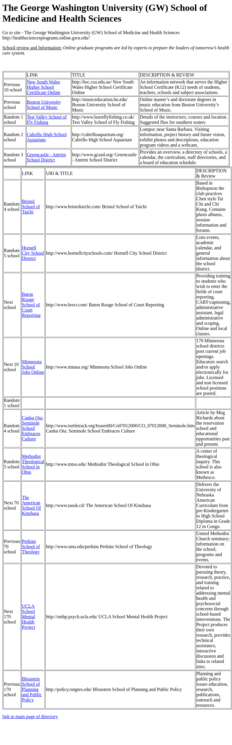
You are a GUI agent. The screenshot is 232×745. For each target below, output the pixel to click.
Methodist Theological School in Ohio (33, 464)
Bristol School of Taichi (31, 206)
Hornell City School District (33, 253)
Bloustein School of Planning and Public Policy (32, 689)
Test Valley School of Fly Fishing (47, 119)
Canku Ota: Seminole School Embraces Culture (32, 428)
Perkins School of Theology (31, 546)
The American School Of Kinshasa (31, 505)
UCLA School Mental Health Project (28, 617)
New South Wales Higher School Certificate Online (43, 87)
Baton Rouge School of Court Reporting (31, 305)
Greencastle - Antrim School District (46, 157)
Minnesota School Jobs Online (33, 367)
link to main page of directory (30, 716)
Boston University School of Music (44, 105)
